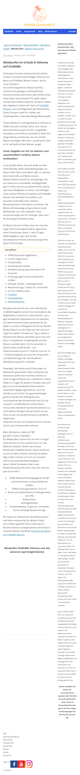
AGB (4, 733)
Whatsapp (71, 36)
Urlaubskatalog (15, 298)
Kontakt (72, 31)
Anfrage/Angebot (16, 301)
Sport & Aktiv (7, 746)
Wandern (45, 45)
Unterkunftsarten (64, 247)
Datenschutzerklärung (11, 736)
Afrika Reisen (51, 31)
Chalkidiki (8, 31)
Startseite (8, 55)
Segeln (6, 48)
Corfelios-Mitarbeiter (66, 125)
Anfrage (6, 749)
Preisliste (12, 294)
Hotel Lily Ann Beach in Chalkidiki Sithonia (67, 228)
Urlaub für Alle (8, 743)
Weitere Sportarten (34, 48)
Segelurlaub (29, 31)
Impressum (7, 755)
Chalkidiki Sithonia (65, 618)
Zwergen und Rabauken (67, 537)
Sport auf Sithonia (12, 45)
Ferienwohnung (68, 259)
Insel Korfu (62, 218)
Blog (40, 31)
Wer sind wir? (8, 739)
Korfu (18, 31)
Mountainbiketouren (66, 505)
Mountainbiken (30, 45)
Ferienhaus (70, 256)
